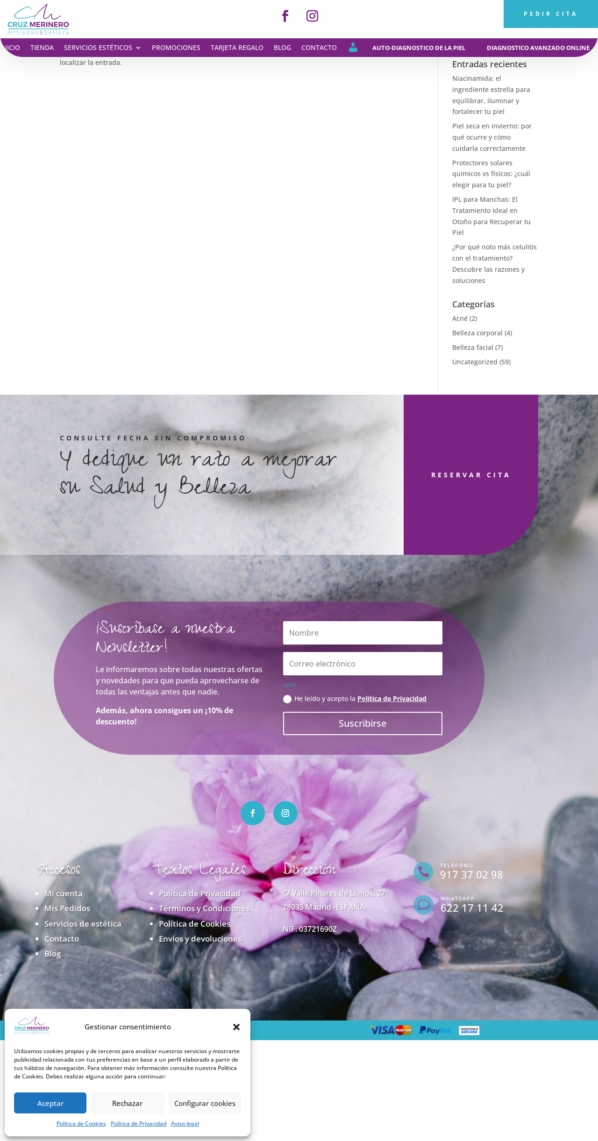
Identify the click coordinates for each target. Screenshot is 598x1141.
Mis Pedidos (67, 908)
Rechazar (127, 1103)
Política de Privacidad (138, 1123)
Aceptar (50, 1103)
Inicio (10, 48)
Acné (460, 318)
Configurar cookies (204, 1103)
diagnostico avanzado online (538, 47)
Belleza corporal (477, 332)
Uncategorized (475, 361)
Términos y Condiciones (204, 908)
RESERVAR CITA (425, 474)
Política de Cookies (81, 1123)
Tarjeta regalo (237, 48)
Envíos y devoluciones (200, 938)
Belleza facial (472, 347)
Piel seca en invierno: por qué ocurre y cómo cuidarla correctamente (492, 137)
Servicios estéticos (98, 48)
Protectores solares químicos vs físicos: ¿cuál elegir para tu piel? (491, 174)
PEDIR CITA (551, 14)
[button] (236, 1027)
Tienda (42, 48)
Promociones (176, 48)
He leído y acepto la (355, 698)
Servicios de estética (82, 923)
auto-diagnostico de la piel (418, 47)
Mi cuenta (63, 893)
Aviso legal (185, 1123)
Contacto (319, 48)
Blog (282, 48)
